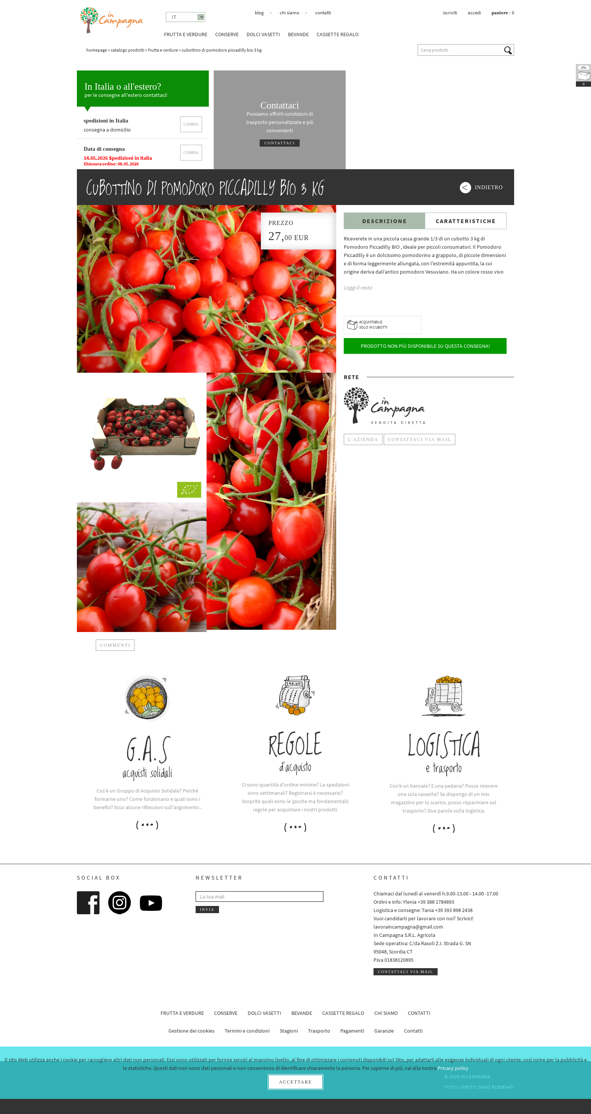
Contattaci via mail (405, 972)
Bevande (298, 34)
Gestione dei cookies (191, 1030)
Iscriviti (450, 12)
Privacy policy (453, 1068)
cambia (191, 124)
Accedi (474, 12)
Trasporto (319, 1030)
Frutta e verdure (185, 34)
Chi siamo (289, 12)
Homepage (96, 50)
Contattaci (279, 143)
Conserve (227, 34)
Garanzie (384, 1030)
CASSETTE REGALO (337, 34)
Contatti (323, 12)
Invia (207, 909)
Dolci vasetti (263, 34)
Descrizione (384, 221)
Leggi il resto (358, 287)
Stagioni (289, 1030)
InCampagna (112, 20)
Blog (259, 12)
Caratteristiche (466, 221)
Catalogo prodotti (127, 50)
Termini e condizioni (247, 1030)
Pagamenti (352, 1030)
